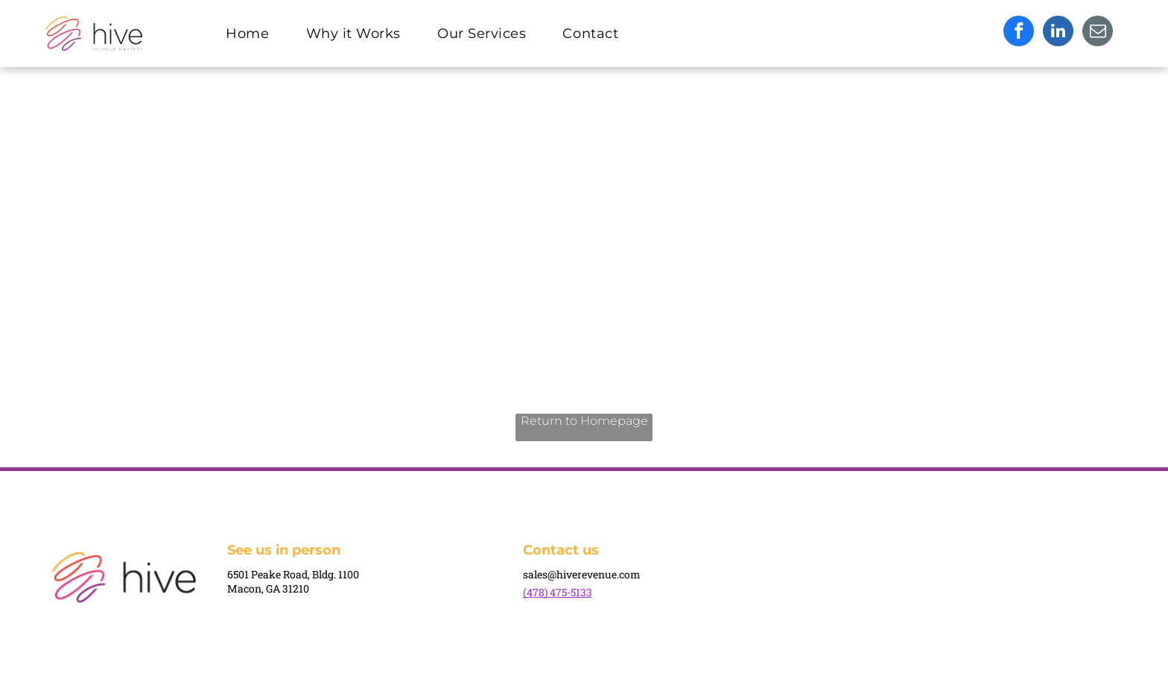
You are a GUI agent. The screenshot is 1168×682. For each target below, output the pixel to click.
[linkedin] (1058, 33)
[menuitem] (253, 33)
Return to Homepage (584, 421)
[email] (1097, 33)
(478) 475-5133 (557, 592)
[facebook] (1018, 33)
